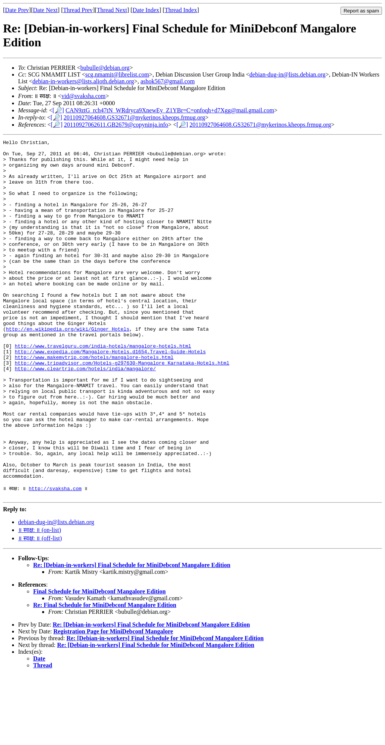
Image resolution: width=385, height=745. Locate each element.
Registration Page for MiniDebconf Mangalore (113, 701)
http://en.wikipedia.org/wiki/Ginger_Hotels (68, 367)
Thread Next (112, 10)
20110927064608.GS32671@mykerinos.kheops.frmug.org (134, 117)
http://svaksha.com (55, 557)
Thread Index (181, 10)
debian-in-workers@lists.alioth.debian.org (83, 81)
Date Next (45, 10)
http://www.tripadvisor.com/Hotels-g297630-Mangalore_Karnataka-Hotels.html (122, 408)
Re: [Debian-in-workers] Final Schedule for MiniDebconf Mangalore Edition (131, 635)
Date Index (146, 10)
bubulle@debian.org (104, 67)
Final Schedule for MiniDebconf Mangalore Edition (99, 661)
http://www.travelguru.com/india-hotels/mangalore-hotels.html (103, 387)
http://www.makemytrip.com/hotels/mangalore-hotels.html (94, 401)
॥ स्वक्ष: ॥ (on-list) (39, 600)
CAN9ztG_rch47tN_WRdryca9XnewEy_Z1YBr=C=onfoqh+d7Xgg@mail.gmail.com (170, 110)
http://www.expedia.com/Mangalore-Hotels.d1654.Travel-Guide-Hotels (110, 394)
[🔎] (58, 110)
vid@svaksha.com (83, 96)
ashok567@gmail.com (168, 81)
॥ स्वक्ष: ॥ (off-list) (40, 608)
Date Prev (17, 10)
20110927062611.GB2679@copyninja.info (116, 124)
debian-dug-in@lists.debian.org (287, 74)
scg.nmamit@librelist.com (117, 74)
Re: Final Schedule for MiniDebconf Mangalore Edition (104, 675)
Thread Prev (78, 10)
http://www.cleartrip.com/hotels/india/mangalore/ (85, 414)
